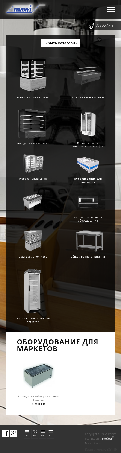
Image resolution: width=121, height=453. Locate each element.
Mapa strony (93, 443)
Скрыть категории (60, 43)
